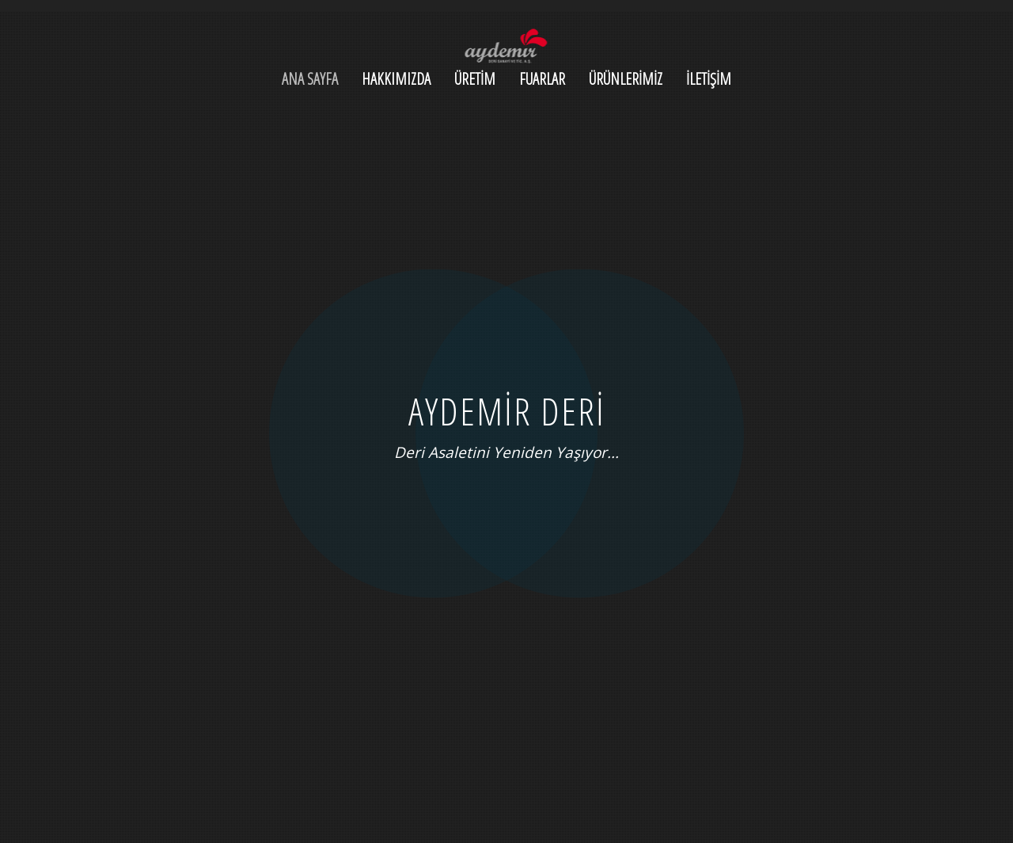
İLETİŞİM (708, 79)
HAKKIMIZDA (396, 79)
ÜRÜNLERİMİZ (625, 79)
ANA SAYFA (310, 79)
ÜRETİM (474, 79)
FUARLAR (542, 79)
